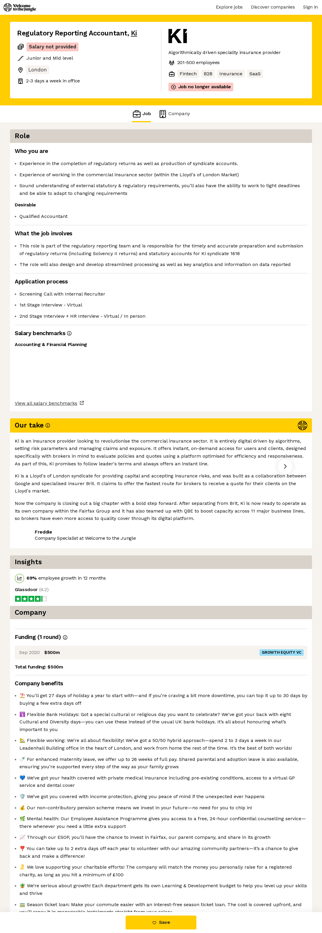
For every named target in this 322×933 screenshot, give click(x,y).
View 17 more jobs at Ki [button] (86, 479)
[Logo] (20, 7)
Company (174, 114)
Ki (134, 33)
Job (141, 114)
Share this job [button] (33, 479)
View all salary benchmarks (46, 456)
